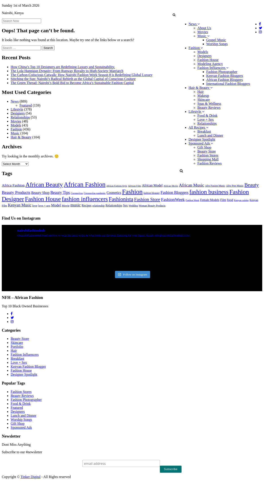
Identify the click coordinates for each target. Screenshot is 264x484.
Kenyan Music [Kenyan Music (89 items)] (19, 205)
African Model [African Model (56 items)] (152, 185)
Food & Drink (207, 115)
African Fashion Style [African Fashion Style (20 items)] (116, 186)
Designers (204, 56)
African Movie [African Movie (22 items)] (170, 185)
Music (203, 36)
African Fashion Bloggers (224, 80)
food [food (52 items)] (230, 200)
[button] (174, 14)
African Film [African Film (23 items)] (134, 185)
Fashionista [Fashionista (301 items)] (121, 199)
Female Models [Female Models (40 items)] (209, 200)
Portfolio (17, 346)
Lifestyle (196, 111)
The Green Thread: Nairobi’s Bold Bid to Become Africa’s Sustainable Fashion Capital (72, 83)
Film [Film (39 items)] (223, 200)
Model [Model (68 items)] (56, 205)
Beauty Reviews (208, 107)
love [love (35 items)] (34, 205)
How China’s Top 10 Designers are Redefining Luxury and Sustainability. (63, 67)
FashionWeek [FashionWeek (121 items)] (173, 199)
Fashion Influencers (213, 68)
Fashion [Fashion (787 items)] (132, 191)
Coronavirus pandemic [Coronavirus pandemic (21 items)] (95, 193)
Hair (200, 92)
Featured (25, 105)
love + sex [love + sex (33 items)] (44, 205)
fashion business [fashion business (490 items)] (209, 192)
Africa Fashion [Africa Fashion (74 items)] (13, 185)
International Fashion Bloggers (228, 84)
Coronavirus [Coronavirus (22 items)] (77, 193)
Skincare (203, 99)
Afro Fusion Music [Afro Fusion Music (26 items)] (215, 185)
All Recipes (198, 127)
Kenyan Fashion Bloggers (224, 76)
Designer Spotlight (202, 139)
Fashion (196, 48)
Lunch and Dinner (210, 135)
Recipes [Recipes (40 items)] (87, 205)
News (194, 24)
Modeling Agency (210, 64)
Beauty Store (206, 151)
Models (202, 52)
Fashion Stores (207, 155)
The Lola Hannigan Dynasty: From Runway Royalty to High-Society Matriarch (67, 71)
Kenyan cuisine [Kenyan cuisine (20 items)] (241, 200)
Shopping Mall (208, 159)
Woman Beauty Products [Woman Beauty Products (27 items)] (152, 205)
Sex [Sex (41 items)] (125, 205)
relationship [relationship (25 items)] (98, 205)
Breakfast (204, 131)
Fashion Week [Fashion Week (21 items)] (192, 200)
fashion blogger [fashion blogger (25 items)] (151, 193)
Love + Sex (205, 119)
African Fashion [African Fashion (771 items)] (84, 184)
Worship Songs (217, 44)
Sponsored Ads (201, 143)
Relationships (207, 123)
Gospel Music (216, 40)
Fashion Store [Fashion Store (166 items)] (147, 199)
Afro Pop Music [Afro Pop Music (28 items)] (234, 185)
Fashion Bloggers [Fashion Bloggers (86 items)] (174, 192)
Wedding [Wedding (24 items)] (133, 205)
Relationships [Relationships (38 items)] (113, 205)
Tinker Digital (31, 477)
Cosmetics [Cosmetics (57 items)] (114, 193)
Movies (202, 32)
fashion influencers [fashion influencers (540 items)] (85, 199)
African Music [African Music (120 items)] (191, 185)
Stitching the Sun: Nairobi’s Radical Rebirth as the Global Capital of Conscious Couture (73, 79)
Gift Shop (204, 147)
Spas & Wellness (209, 103)
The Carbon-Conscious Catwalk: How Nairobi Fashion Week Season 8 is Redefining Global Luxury (82, 75)
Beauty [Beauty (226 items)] (252, 185)
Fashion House (208, 60)
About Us (204, 28)
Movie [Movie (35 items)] (65, 205)
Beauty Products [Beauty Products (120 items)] (16, 192)
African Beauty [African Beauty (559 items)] (44, 184)
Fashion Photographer (221, 72)
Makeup (203, 96)
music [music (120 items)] (75, 205)
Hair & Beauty (200, 88)
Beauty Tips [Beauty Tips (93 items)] (60, 192)
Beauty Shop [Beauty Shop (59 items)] (40, 193)
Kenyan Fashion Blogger (28, 366)
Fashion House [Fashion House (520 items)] (43, 199)
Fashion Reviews (209, 163)
